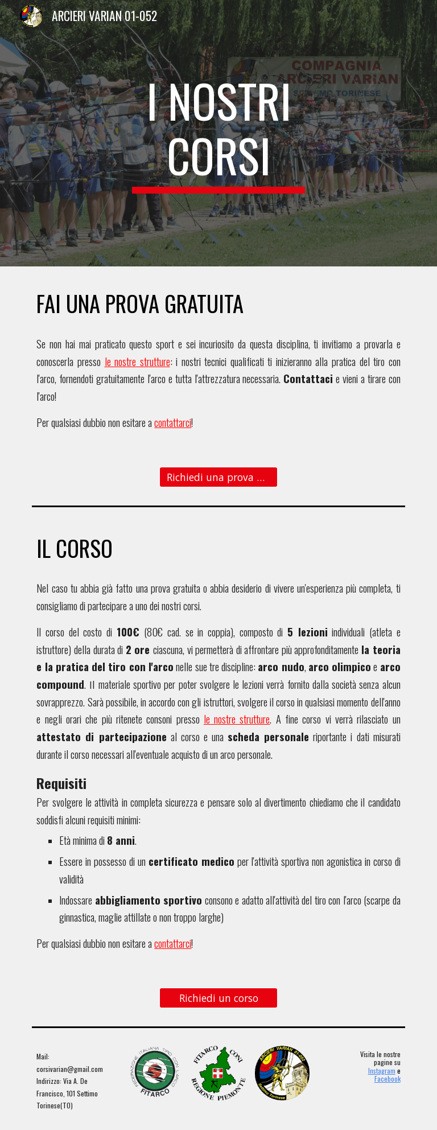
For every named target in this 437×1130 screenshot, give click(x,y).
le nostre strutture (137, 361)
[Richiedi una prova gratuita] (218, 477)
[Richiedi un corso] (218, 997)
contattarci (172, 422)
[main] (218, 133)
